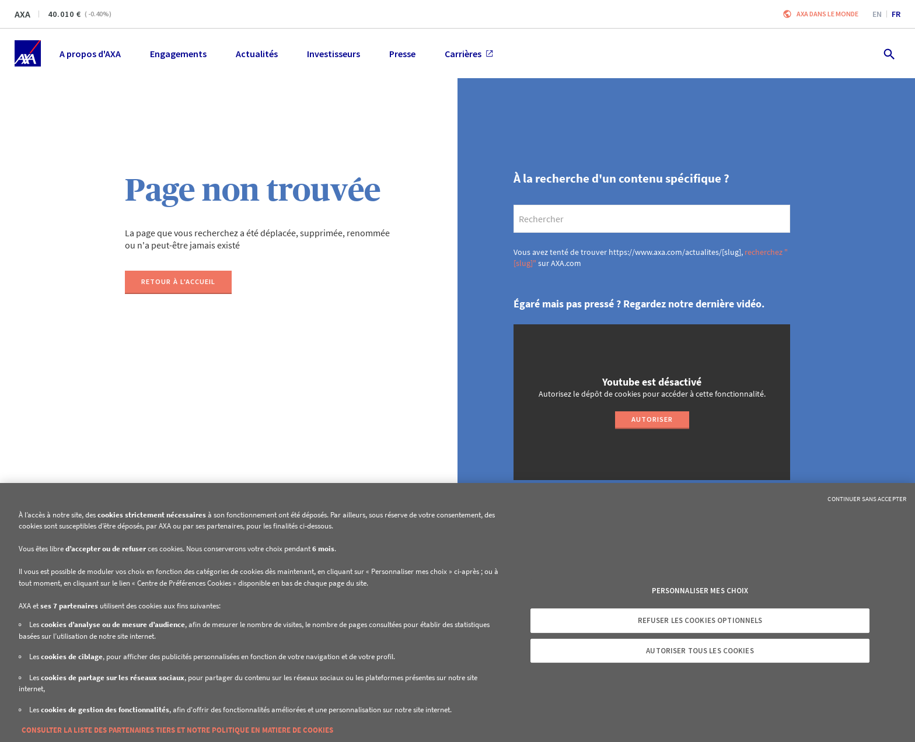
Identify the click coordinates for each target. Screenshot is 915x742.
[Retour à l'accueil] (178, 282)
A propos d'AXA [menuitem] (90, 54)
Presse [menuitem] (402, 54)
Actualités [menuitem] (257, 54)
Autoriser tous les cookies (699, 651)
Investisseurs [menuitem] (333, 54)
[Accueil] (28, 53)
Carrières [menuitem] (469, 54)
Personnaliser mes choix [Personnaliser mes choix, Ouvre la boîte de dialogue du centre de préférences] (700, 591)
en (877, 14)
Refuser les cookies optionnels (700, 620)
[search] (652, 219)
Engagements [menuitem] (178, 54)
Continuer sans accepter (866, 499)
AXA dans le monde (827, 13)
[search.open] (888, 53)
